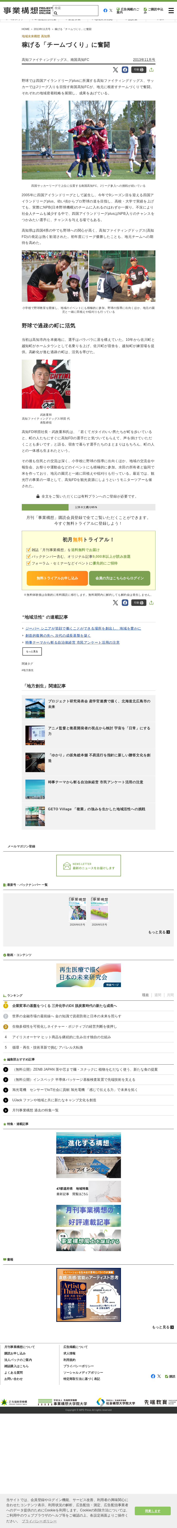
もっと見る (32, 651)
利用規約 (69, 1474)
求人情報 (69, 1467)
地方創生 (28, 670)
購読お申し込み (15, 1467)
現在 (145, 1109)
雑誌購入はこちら (16, 1480)
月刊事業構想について (19, 1461)
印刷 (138, 69)
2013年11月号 (144, 60)
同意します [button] (152, 1511)
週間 (157, 1109)
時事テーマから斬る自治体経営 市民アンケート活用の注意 (72, 642)
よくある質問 (13, 1486)
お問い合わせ (13, 1493)
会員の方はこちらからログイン (120, 578)
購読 (170, 1490)
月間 (170, 1109)
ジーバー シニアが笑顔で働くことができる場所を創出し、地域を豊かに (83, 628)
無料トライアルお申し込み (57, 578)
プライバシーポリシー (78, 1480)
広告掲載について (75, 1461)
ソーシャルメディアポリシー (83, 1486)
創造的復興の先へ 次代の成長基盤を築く (58, 635)
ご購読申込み (153, 11)
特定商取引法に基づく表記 (81, 1493)
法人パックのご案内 (18, 1474)
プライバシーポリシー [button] (39, 1521)
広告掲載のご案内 (128, 11)
